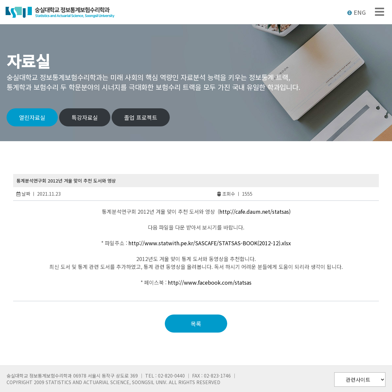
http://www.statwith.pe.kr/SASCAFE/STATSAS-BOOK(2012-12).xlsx (209, 243)
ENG (356, 12)
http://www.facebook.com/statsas (209, 282)
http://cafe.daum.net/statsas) (255, 211)
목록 (196, 323)
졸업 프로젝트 (140, 117)
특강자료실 (85, 117)
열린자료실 (32, 117)
